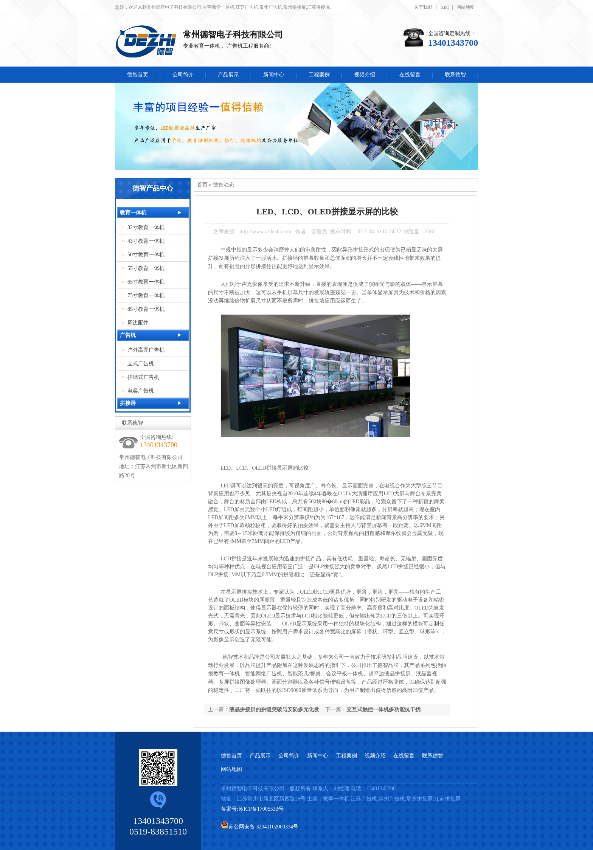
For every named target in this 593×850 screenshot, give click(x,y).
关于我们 (423, 7)
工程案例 (346, 755)
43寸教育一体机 (146, 241)
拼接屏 (128, 403)
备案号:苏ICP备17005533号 (253, 809)
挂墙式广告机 (143, 377)
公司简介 (289, 755)
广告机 (128, 335)
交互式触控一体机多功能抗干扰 (383, 709)
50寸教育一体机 (146, 254)
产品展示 (260, 755)
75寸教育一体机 (146, 295)
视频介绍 (375, 755)
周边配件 (138, 323)
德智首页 (231, 755)
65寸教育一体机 (146, 282)
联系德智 (132, 423)
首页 (202, 185)
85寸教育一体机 (146, 309)
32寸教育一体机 (146, 227)
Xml (445, 7)
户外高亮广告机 (146, 350)
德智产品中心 (152, 188)
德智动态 (223, 185)
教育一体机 (133, 213)
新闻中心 (317, 755)
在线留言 (403, 755)
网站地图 (465, 7)
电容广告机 (140, 391)
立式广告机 (140, 363)
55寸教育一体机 (146, 268)
